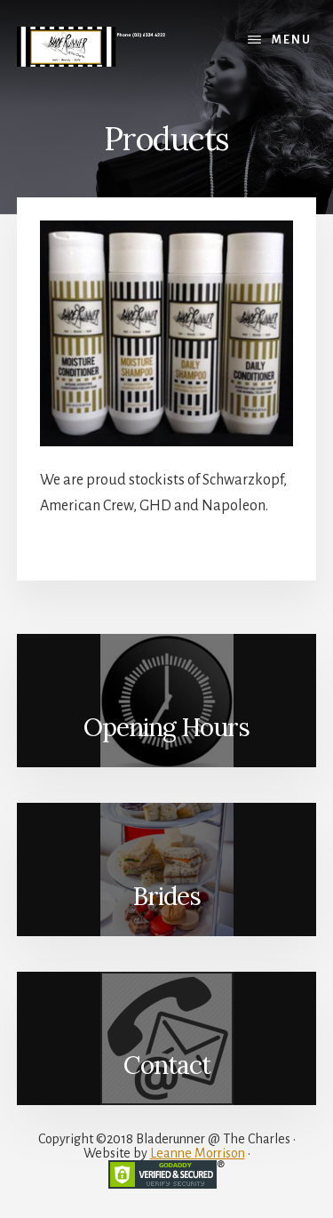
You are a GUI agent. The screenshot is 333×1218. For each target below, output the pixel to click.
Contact (166, 1065)
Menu (292, 40)
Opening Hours (166, 727)
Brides (166, 896)
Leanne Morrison (197, 1153)
